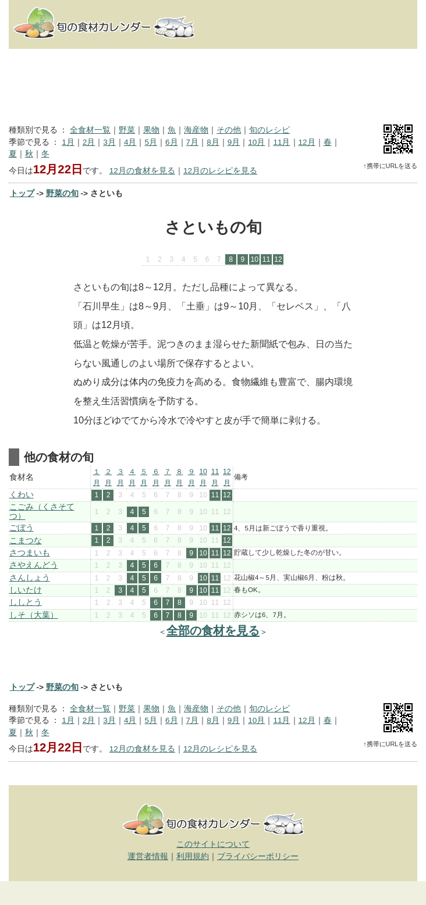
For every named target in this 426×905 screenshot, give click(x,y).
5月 (150, 142)
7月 (192, 142)
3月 (109, 142)
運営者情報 (147, 856)
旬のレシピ (269, 130)
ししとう (25, 602)
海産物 (196, 130)
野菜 (127, 130)
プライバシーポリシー (258, 856)
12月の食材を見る (142, 170)
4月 (130, 142)
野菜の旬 (62, 193)
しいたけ (25, 590)
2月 (89, 142)
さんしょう (29, 577)
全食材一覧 (90, 130)
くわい (21, 494)
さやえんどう (33, 565)
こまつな (25, 540)
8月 (213, 142)
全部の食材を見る (213, 630)
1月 (68, 142)
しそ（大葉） (33, 615)
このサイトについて (213, 844)
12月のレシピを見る (220, 170)
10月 (256, 142)
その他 (228, 130)
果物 (151, 130)
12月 (307, 142)
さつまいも (29, 552)
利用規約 (192, 856)
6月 (171, 142)
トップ (22, 193)
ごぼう (21, 527)
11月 (281, 142)
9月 (234, 142)
